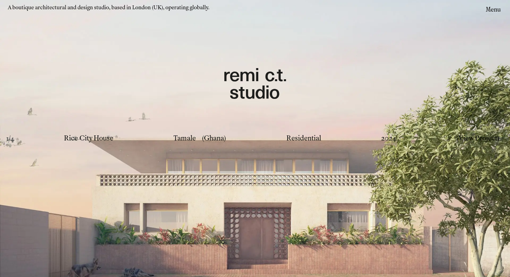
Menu (493, 9)
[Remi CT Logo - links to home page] (255, 84)
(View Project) (477, 138)
